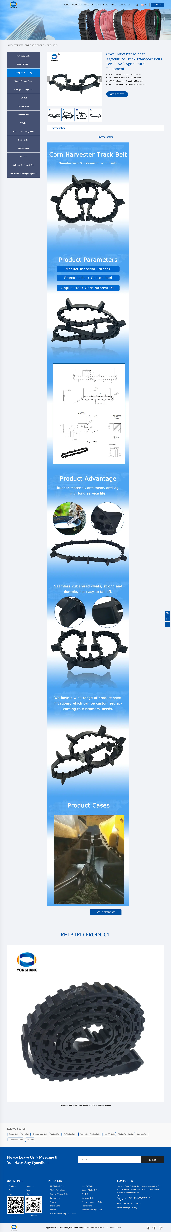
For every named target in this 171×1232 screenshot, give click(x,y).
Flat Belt (23, 98)
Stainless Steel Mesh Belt (23, 165)
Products (77, 5)
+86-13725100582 (139, 1198)
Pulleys (23, 157)
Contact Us (124, 5)
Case (98, 5)
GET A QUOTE (117, 94)
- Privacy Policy (114, 1228)
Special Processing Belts (23, 131)
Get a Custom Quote (106, 912)
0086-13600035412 (135, 1203)
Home (66, 5)
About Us (88, 5)
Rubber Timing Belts (23, 81)
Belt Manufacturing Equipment (23, 173)
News (113, 5)
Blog (105, 5)
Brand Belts (23, 140)
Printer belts (23, 106)
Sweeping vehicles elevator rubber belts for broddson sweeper (85, 1105)
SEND (152, 1159)
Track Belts (52, 45)
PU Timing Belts (23, 56)
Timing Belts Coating (34, 45)
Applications (23, 148)
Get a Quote (157, 5)
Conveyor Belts (23, 115)
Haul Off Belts (23, 64)
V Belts (23, 123)
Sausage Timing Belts (23, 89)
